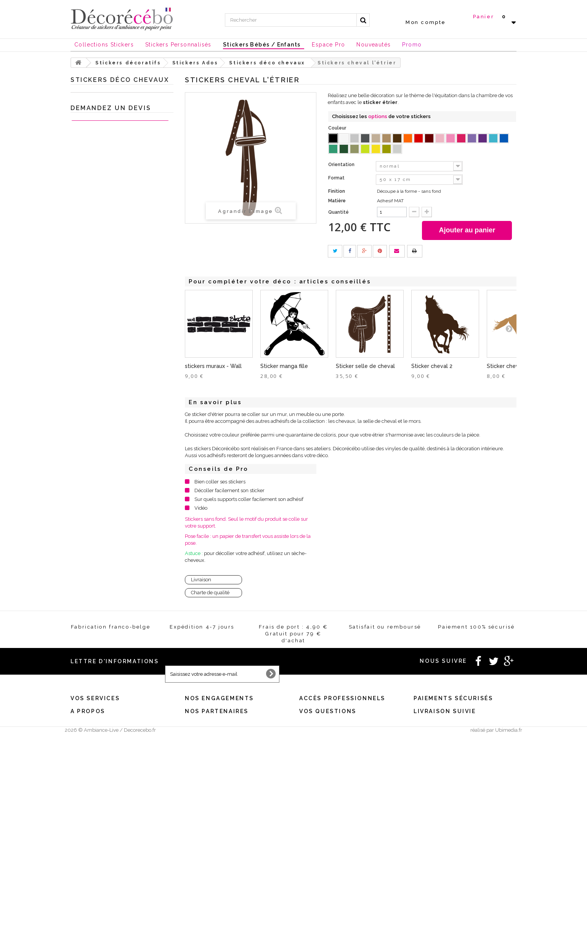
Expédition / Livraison (94, 873)
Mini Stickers (98, 368)
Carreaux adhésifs (104, 403)
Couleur (337, 128)
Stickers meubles (103, 545)
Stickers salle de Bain (107, 145)
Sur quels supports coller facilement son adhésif (248, 499)
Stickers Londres (102, 333)
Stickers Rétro (99, 498)
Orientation (342, 164)
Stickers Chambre (104, 533)
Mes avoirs (82, 833)
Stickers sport (99, 169)
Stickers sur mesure (91, 918)
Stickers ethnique (103, 486)
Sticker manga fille (284, 366)
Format (337, 178)
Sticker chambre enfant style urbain (114, 198)
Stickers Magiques (104, 344)
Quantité (338, 212)
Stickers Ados (99, 181)
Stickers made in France (96, 909)
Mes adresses (85, 843)
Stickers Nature (101, 392)
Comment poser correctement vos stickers (343, 909)
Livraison (201, 579)
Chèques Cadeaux (97, 616)
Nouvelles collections (100, 592)
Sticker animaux (102, 557)
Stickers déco (98, 415)
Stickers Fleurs (100, 427)
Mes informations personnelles (103, 853)
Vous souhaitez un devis (324, 833)
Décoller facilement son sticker (229, 490)
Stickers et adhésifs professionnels (115, 628)
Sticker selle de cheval (365, 366)
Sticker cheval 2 (431, 366)
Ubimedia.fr (508, 940)
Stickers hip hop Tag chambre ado (115, 221)
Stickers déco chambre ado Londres (113, 244)
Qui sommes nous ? (91, 899)
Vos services (95, 813)
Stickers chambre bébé (110, 122)
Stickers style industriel (109, 356)
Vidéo (200, 508)
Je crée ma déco (95, 569)
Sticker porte (98, 474)
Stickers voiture (101, 510)
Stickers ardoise (101, 463)
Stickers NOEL (91, 604)
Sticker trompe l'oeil (106, 522)
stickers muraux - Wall (213, 366)
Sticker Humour (101, 439)
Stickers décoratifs (96, 98)
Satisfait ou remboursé (209, 843)
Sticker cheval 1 (507, 366)
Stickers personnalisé (100, 651)
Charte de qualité (210, 592)
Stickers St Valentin (97, 640)
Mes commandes (88, 823)
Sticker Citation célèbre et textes (119, 133)
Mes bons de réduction (95, 863)
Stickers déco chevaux (115, 262)
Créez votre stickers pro (324, 843)
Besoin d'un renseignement (327, 823)
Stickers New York (104, 321)
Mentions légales (203, 823)
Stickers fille (103, 309)
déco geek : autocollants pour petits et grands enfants (115, 279)
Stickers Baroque (103, 451)
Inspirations (87, 581)
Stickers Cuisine (101, 110)
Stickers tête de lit (103, 380)
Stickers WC (97, 157)
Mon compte (426, 22)
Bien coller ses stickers (219, 482)
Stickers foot (103, 297)
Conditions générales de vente (217, 833)
